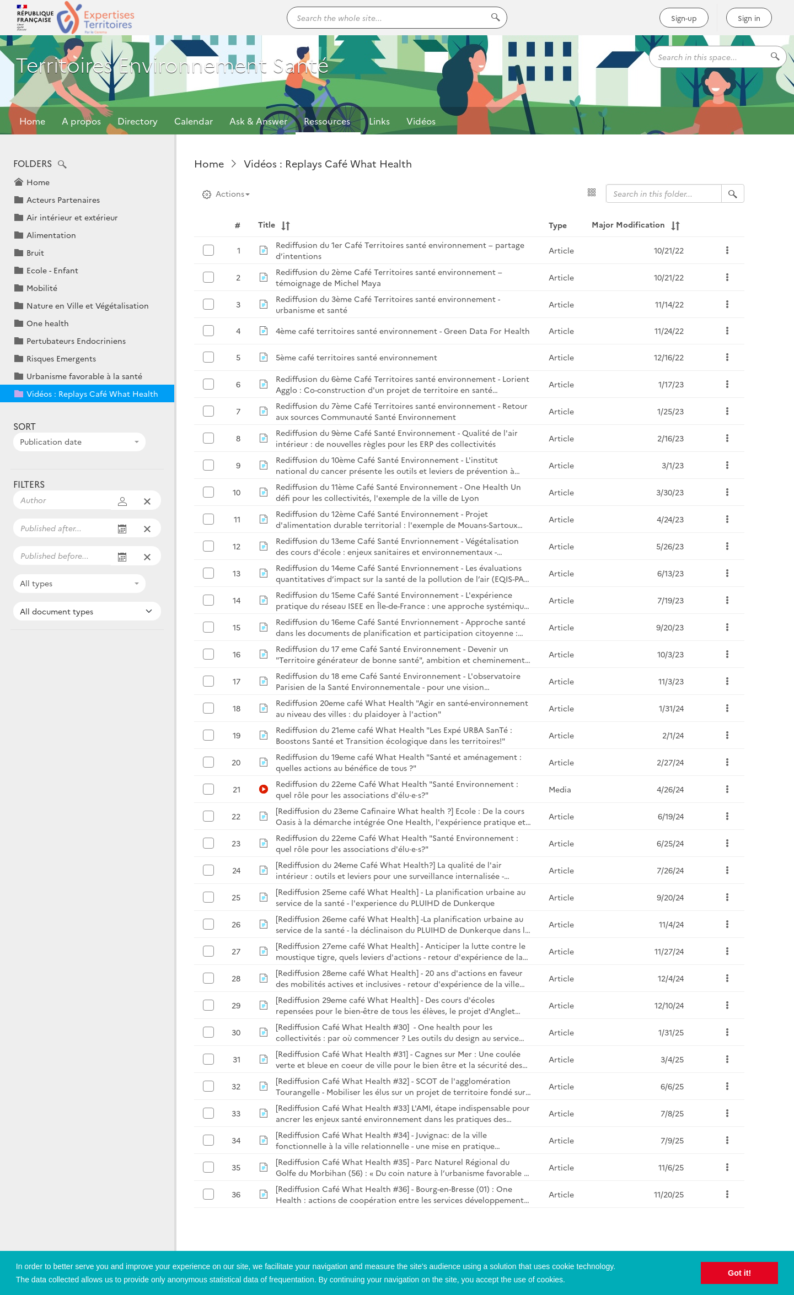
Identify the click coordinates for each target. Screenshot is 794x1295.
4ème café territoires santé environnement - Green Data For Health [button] (403, 330)
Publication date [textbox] (51, 441)
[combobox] (79, 442)
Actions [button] (226, 193)
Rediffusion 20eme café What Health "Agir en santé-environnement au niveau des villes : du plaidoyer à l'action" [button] (402, 708)
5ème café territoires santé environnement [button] (356, 357)
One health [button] (47, 322)
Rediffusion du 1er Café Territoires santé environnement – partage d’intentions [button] (400, 250)
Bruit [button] (35, 252)
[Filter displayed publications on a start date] (62, 528)
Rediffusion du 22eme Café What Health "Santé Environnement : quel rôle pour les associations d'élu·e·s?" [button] (397, 789)
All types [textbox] (36, 583)
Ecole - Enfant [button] (52, 270)
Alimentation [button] (51, 234)
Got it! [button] (739, 1273)
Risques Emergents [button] (61, 358)
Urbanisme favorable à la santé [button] (84, 375)
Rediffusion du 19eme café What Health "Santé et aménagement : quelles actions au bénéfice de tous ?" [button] (399, 762)
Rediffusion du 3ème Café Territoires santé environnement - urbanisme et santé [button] (388, 304)
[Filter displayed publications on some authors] (62, 499)
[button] (62, 165)
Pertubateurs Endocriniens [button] (76, 340)
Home (32, 121)
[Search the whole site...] (397, 18)
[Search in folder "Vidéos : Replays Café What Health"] (732, 193)
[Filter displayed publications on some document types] (87, 611)
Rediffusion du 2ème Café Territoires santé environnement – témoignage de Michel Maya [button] (389, 277)
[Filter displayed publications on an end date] (62, 555)
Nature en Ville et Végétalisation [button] (87, 305)
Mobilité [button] (41, 287)
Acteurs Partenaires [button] (63, 199)
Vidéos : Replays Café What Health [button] (92, 393)
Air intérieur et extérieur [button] (72, 217)
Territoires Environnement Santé (188, 70)
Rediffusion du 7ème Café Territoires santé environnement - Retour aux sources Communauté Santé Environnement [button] (402, 411)
